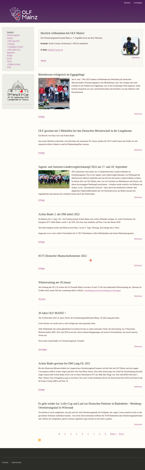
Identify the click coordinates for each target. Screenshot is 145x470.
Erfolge (41, 117)
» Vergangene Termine (15, 47)
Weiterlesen (136, 57)
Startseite (10, 32)
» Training (10, 44)
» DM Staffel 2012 (14, 50)
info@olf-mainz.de (55, 50)
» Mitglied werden (13, 64)
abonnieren (39, 440)
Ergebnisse (11, 53)
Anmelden (138, 3)
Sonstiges (42, 349)
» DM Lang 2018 (13, 41)
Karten (9, 58)
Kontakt (5, 462)
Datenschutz (16, 462)
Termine (127, 3)
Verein (43, 60)
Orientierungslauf (13, 35)
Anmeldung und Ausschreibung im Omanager (102, 290)
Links (9, 67)
